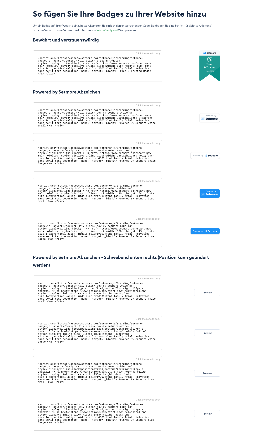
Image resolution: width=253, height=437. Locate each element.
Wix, (99, 30)
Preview (207, 292)
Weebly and (110, 30)
